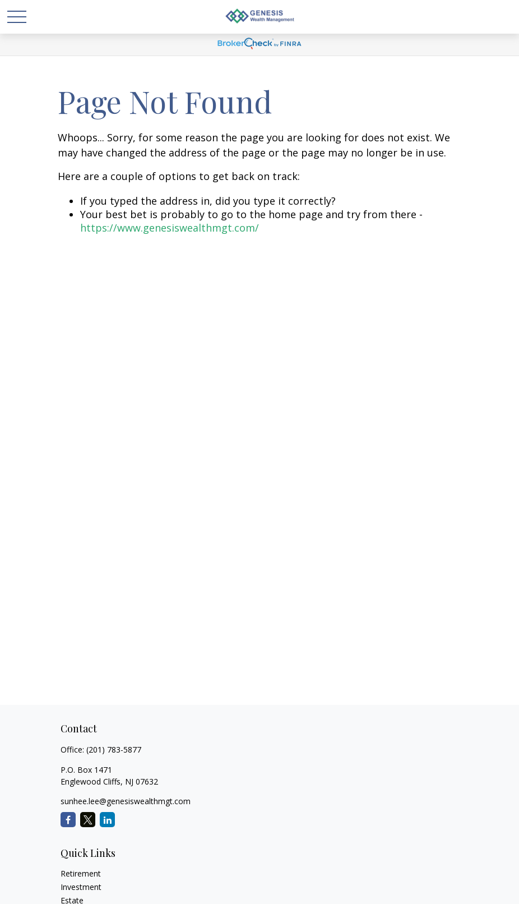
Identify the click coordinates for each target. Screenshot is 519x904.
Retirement (81, 873)
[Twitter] (87, 819)
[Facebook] (68, 819)
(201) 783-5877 (113, 749)
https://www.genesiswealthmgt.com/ (169, 227)
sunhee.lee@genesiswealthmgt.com (126, 801)
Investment (81, 887)
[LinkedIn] (107, 819)
